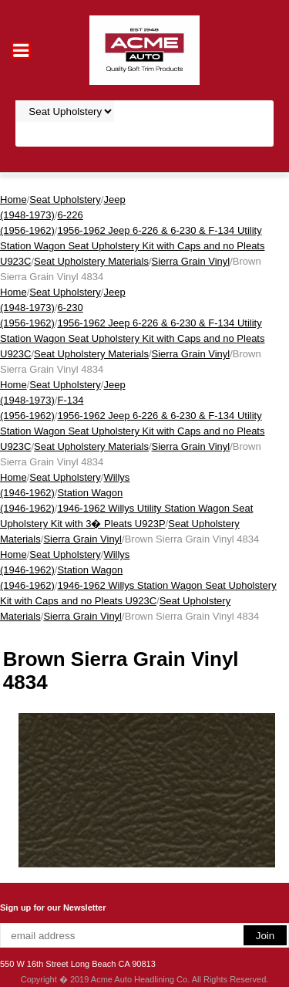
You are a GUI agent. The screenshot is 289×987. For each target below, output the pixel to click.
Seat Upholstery (65, 199)
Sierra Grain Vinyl (191, 261)
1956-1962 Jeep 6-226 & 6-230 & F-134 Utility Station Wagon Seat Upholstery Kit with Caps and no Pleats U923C (132, 246)
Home (13, 199)
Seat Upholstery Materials (91, 261)
